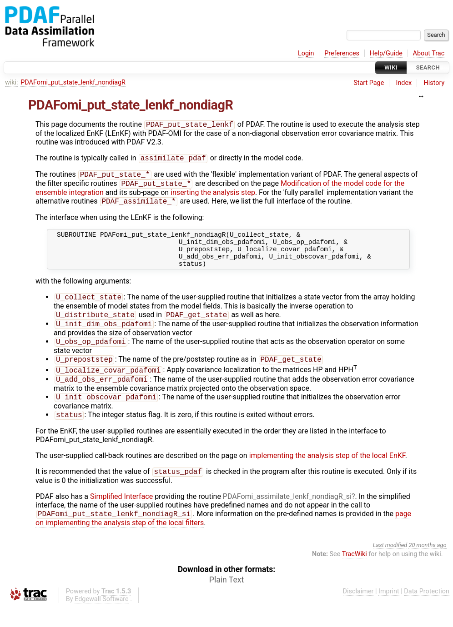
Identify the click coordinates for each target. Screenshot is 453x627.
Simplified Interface (121, 516)
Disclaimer (358, 612)
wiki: (11, 82)
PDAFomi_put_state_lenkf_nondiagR (73, 82)
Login (306, 53)
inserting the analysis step (213, 196)
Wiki (391, 67)
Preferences (341, 53)
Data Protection (426, 612)
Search (428, 67)
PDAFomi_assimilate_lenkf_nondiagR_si (287, 516)
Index (404, 83)
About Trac (429, 53)
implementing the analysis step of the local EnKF (327, 474)
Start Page (368, 83)
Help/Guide (386, 53)
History (433, 83)
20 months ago (427, 565)
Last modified (390, 565)
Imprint (388, 612)
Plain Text (226, 600)
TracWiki (354, 574)
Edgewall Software (102, 619)
